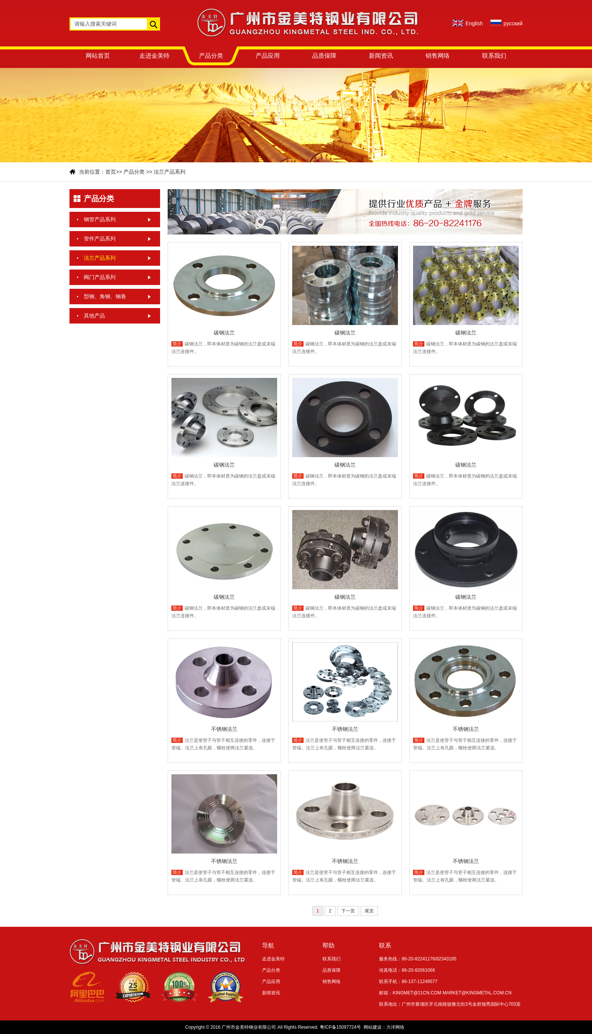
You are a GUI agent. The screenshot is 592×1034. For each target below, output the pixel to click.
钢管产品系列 (100, 219)
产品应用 (268, 55)
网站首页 (98, 55)
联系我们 (494, 55)
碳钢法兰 (224, 333)
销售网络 (438, 55)
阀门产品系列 (100, 277)
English (474, 23)
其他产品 (94, 316)
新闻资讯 (381, 55)
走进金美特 (154, 55)
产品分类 (211, 55)
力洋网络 (395, 1027)
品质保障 (324, 55)
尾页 (369, 911)
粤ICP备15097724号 (340, 1027)
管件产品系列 (100, 239)
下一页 (348, 911)
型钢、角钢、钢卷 (105, 296)
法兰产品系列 (169, 172)
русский (513, 23)
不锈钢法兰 (224, 729)
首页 (110, 172)
